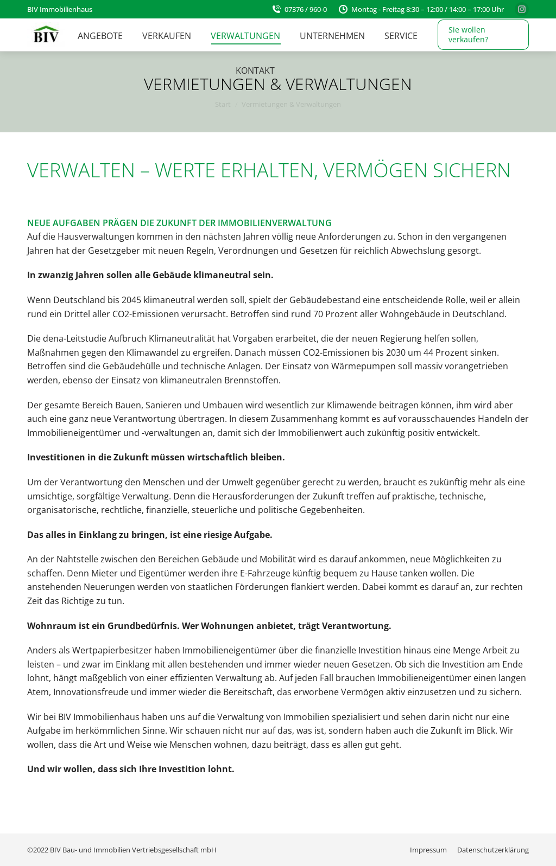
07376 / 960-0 (299, 9)
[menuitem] (100, 35)
